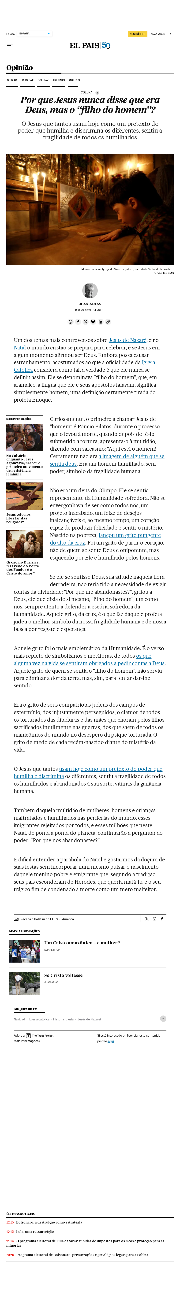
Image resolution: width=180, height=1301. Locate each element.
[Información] (97, 93)
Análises (74, 80)
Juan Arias (90, 304)
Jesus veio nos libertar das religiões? (18, 518)
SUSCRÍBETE (137, 34)
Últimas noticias (20, 1214)
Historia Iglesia (63, 1019)
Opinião (19, 68)
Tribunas (59, 80)
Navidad (19, 1019)
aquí (111, 1041)
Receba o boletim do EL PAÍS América (47, 919)
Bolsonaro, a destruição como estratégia (49, 1222)
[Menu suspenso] (10, 45)
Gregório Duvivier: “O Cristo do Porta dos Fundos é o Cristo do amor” (23, 568)
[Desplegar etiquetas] (163, 1019)
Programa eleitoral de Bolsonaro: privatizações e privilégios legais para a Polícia (82, 1255)
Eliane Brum (52, 949)
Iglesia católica (39, 1019)
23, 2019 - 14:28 (90, 310)
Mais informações (27, 1041)
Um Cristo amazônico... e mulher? (82, 943)
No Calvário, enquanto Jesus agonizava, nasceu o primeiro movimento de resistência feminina (24, 465)
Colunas (43, 80)
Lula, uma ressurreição (35, 1232)
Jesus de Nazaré (127, 340)
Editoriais (27, 80)
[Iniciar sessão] (161, 34)
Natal (20, 347)
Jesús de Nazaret (89, 1019)
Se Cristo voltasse (63, 976)
